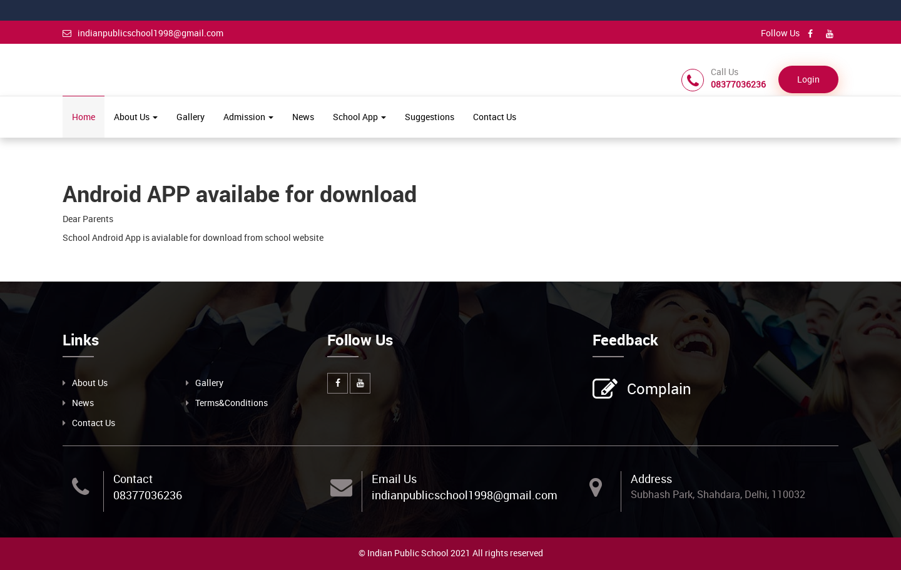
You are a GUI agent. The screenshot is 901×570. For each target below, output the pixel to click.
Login (808, 79)
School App (359, 117)
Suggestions (429, 117)
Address (651, 478)
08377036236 (147, 494)
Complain (657, 390)
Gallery (190, 117)
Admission (248, 117)
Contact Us (494, 117)
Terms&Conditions (231, 403)
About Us (136, 117)
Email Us (394, 478)
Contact (133, 478)
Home (83, 117)
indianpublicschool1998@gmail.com (143, 33)
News (303, 117)
